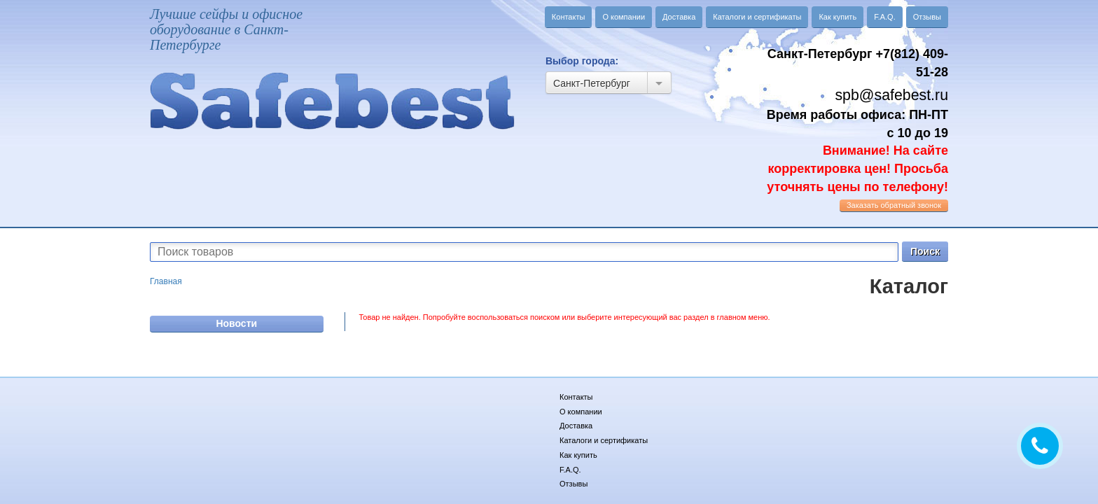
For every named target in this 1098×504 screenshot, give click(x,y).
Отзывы (927, 17)
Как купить (837, 17)
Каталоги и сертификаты (757, 17)
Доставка (678, 17)
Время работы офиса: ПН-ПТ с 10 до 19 (857, 151)
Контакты (568, 17)
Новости (236, 323)
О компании (623, 17)
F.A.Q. (885, 17)
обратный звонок (894, 205)
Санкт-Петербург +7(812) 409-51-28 (857, 63)
